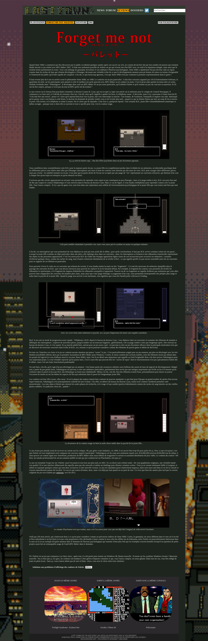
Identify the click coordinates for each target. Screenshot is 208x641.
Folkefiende (168, 22)
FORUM (111, 10)
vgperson (60, 472)
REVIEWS (123, 10)
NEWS (100, 10)
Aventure (81, 22)
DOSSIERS (136, 10)
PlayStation (37, 22)
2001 (90, 22)
